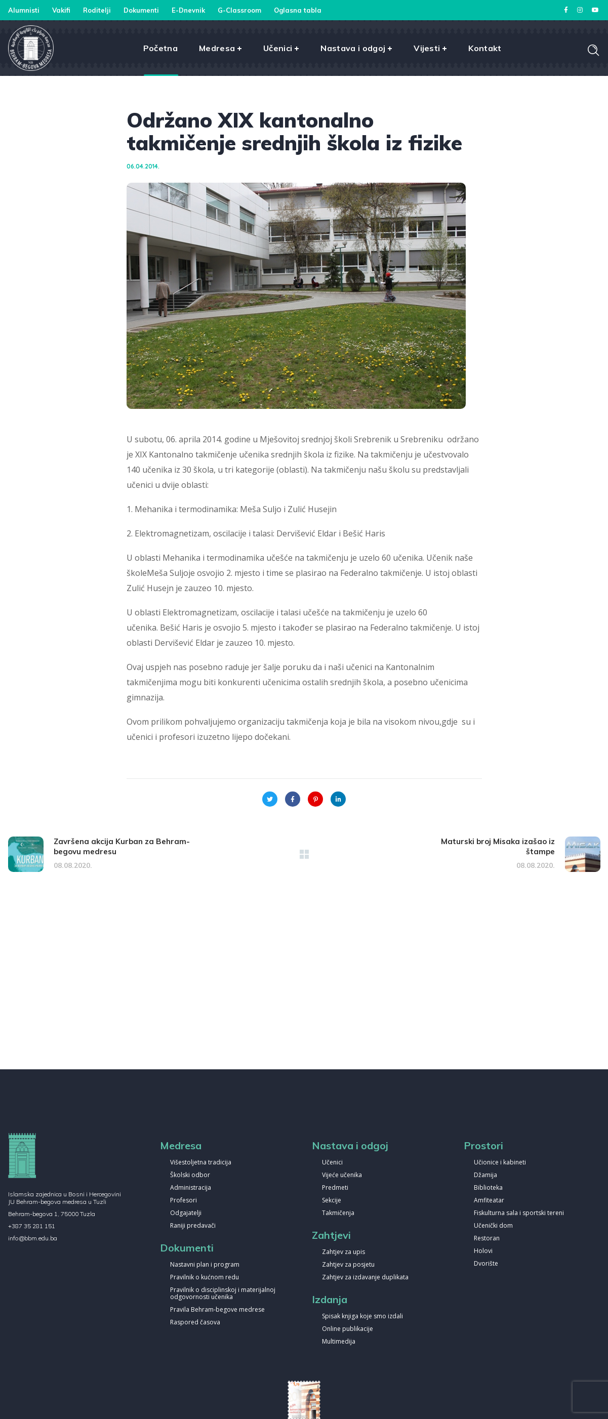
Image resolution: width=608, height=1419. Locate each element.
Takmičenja (338, 1213)
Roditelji (97, 10)
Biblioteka (488, 1188)
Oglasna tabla (297, 10)
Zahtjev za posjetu (348, 1265)
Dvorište (486, 1264)
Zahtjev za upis (343, 1252)
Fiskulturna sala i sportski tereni (519, 1213)
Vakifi (61, 10)
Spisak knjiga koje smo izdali (362, 1316)
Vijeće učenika (342, 1175)
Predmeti (335, 1188)
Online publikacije (347, 1329)
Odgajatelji (185, 1213)
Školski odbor (190, 1175)
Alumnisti (23, 10)
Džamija (485, 1175)
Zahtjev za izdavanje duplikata (365, 1277)
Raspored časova (195, 1322)
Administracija (190, 1188)
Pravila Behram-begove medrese (217, 1310)
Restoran (487, 1238)
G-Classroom (239, 10)
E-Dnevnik (188, 10)
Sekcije (331, 1200)
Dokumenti (141, 10)
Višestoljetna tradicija (200, 1162)
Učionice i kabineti (500, 1162)
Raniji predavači (193, 1226)
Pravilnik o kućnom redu (204, 1277)
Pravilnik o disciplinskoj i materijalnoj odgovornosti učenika (222, 1293)
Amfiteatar (489, 1200)
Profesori (183, 1200)
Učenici (332, 1162)
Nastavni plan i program (204, 1265)
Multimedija (338, 1342)
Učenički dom (493, 1226)
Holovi (483, 1251)
